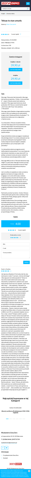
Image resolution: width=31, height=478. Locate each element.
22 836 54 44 (7, 439)
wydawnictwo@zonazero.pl (9, 442)
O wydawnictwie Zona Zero (11, 455)
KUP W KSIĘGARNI (15, 69)
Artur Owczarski (11, 24)
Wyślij (26, 262)
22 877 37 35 (15, 439)
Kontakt (5, 458)
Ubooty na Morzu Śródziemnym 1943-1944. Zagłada (15, 412)
